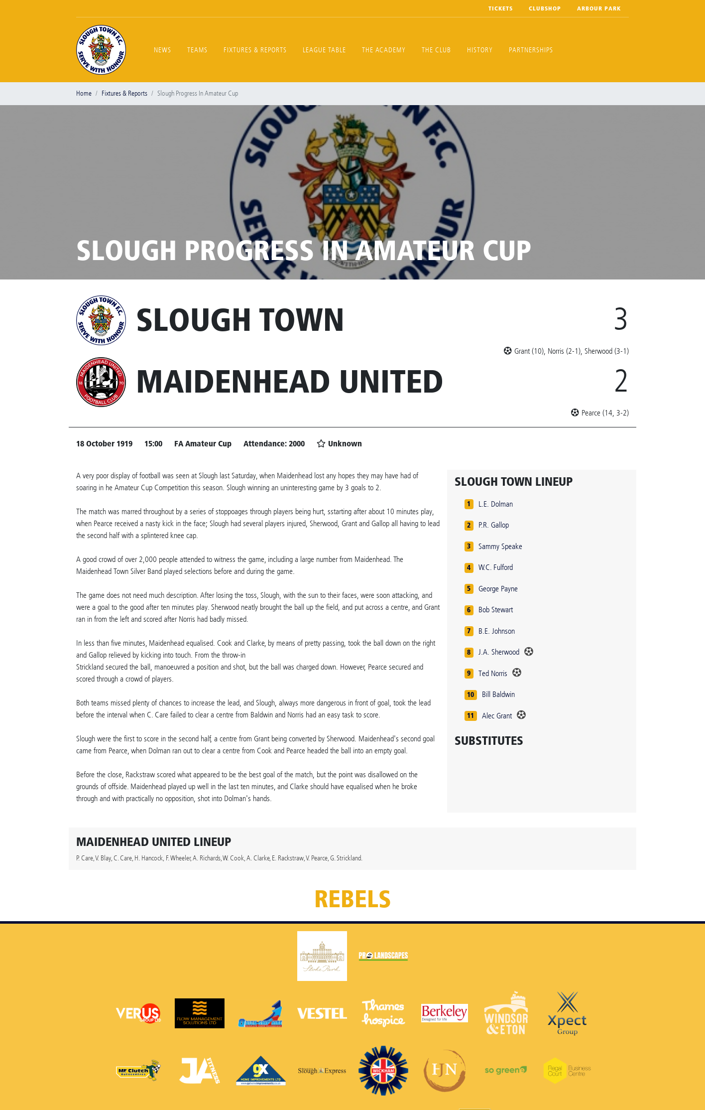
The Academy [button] (384, 50)
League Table (324, 50)
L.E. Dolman (495, 504)
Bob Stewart (495, 609)
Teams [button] (197, 50)
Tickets (500, 8)
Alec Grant (497, 715)
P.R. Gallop (493, 525)
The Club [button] (436, 50)
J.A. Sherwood (498, 652)
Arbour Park (599, 8)
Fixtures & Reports (255, 50)
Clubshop (545, 8)
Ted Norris (492, 673)
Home (84, 93)
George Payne (498, 588)
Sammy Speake (500, 546)
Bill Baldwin (498, 694)
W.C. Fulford (495, 567)
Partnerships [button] (531, 50)
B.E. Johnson (496, 631)
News (162, 50)
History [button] (480, 50)
